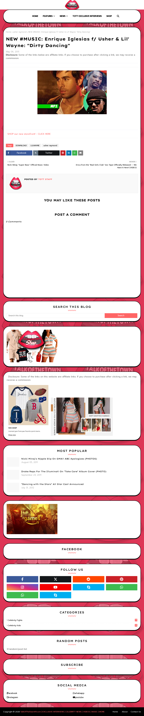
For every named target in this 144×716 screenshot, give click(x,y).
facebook (12, 693)
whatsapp (79, 693)
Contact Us (136, 711)
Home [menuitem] (35, 16)
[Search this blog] (56, 315)
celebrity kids (72, 625)
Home (5, 4)
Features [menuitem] (47, 16)
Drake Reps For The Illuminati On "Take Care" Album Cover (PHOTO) (63, 471)
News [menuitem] (62, 16)
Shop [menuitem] (109, 16)
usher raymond (19, 31)
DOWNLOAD (21, 145)
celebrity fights (72, 620)
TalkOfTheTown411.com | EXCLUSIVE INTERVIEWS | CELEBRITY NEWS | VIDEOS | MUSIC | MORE (62, 711)
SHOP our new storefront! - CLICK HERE (29, 134)
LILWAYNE (35, 145)
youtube (79, 697)
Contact (25, 4)
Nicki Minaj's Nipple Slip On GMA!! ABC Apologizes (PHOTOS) (59, 458)
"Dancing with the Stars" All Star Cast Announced (52, 484)
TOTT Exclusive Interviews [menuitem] (87, 16)
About (14, 4)
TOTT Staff (44, 179)
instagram (13, 697)
